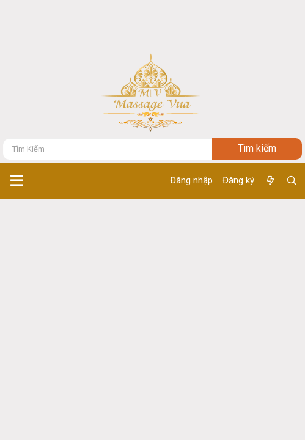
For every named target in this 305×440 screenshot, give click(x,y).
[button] (16, 181)
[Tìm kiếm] (107, 149)
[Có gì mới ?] (270, 181)
